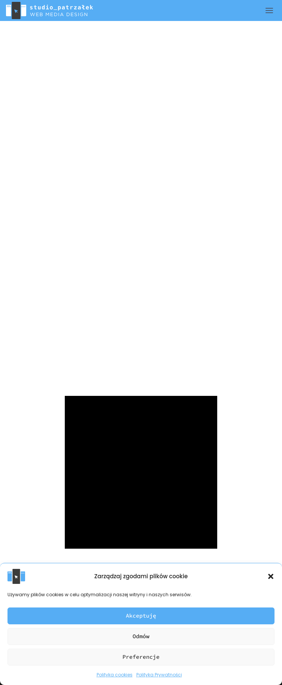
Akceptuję (141, 615)
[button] (271, 576)
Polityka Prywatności (159, 675)
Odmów (141, 636)
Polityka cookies (115, 675)
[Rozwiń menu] (273, 10)
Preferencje (141, 656)
